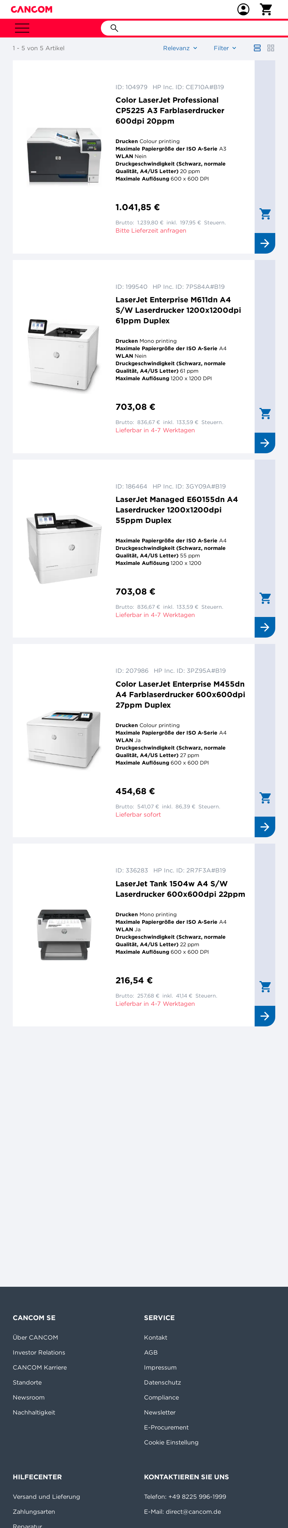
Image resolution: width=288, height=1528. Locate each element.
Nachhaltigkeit (34, 1412)
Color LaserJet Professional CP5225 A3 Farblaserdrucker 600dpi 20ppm (170, 110)
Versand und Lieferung (46, 1496)
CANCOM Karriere (40, 1367)
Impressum (160, 1367)
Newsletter (160, 1412)
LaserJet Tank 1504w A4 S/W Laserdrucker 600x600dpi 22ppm (180, 889)
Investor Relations (39, 1352)
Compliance (161, 1397)
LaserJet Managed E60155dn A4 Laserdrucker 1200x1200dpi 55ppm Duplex (177, 509)
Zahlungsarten (34, 1511)
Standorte (27, 1382)
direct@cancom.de (193, 1511)
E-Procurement (166, 1427)
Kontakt (155, 1337)
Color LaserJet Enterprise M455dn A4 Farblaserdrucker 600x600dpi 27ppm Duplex (180, 694)
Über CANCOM (35, 1337)
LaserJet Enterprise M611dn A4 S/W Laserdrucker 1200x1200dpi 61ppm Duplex (178, 310)
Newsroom (29, 1397)
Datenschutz (162, 1382)
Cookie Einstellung (171, 1442)
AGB (151, 1352)
